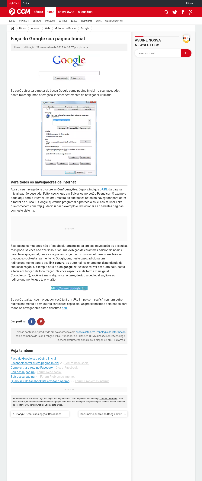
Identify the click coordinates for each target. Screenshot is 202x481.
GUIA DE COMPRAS (114, 21)
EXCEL (74, 21)
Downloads (66, 12)
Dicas (50, 12)
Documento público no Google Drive (101, 414)
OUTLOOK (63, 21)
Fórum (38, 12)
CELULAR (37, 21)
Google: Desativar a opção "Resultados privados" (38, 415)
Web (47, 28)
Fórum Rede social (77, 363)
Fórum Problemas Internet (57, 376)
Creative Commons (108, 398)
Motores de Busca (65, 28)
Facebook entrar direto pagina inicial (35, 363)
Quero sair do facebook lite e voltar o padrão (40, 381)
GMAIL (99, 21)
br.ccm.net (36, 405)
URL (105, 189)
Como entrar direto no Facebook (32, 367)
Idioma (189, 3)
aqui (65, 308)
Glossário (85, 12)
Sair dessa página (23, 376)
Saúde (26, 3)
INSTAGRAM (86, 21)
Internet (35, 28)
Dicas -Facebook (67, 367)
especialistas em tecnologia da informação (101, 332)
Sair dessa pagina (23, 372)
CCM (27, 405)
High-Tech (14, 3)
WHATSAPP (24, 21)
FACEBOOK (50, 21)
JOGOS (12, 21)
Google (85, 28)
